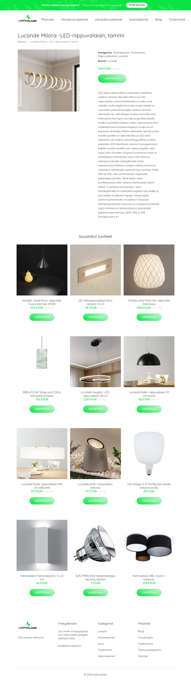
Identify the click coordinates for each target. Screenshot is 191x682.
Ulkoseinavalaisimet (74, 20)
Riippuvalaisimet (107, 57)
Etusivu (22, 43)
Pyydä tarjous (137, 5)
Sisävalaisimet (138, 20)
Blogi (158, 20)
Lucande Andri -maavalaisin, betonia (95, 487)
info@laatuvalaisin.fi (69, 647)
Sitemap (143, 657)
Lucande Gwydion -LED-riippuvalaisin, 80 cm (95, 395)
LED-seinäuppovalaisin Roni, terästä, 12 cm (95, 304)
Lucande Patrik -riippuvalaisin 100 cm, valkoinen (41, 487)
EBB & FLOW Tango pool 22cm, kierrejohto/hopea (42, 395)
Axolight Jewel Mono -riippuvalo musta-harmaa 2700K (41, 304)
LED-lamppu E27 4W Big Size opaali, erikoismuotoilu (149, 487)
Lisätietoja (112, 80)
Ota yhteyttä (145, 639)
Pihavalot (47, 20)
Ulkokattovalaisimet (108, 20)
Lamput (102, 633)
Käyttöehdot (145, 645)
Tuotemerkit (177, 20)
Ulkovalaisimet (106, 657)
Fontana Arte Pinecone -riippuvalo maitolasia (149, 304)
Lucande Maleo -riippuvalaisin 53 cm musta (149, 395)
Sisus (101, 645)
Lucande (123, 57)
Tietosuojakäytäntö (149, 651)
